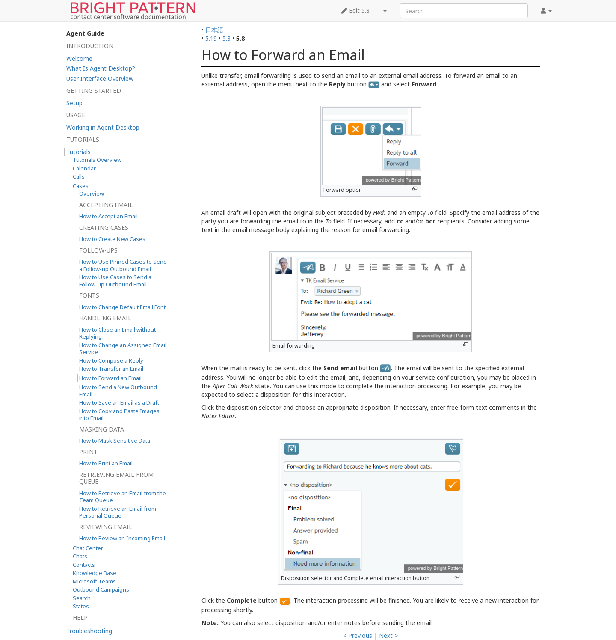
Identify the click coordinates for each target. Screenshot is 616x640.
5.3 (226, 38)
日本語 (214, 30)
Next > (388, 635)
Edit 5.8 (355, 10)
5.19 (211, 38)
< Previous (357, 635)
